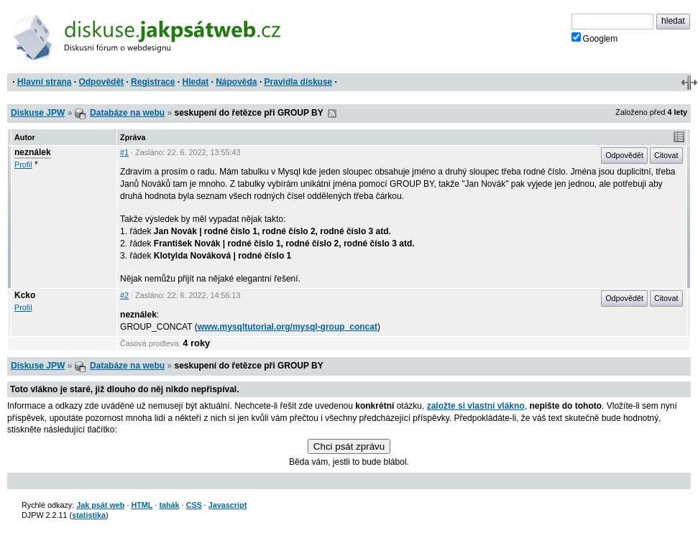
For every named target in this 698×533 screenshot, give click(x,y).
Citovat (666, 155)
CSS (194, 505)
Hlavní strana (44, 82)
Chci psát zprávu (349, 446)
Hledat (195, 82)
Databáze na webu (127, 113)
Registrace (153, 82)
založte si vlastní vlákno (476, 406)
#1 (124, 152)
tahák (169, 505)
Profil (23, 164)
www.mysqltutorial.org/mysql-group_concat (287, 327)
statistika (89, 515)
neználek (32, 152)
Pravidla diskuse (299, 82)
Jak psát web (100, 505)
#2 (124, 295)
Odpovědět (101, 82)
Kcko (24, 295)
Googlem (594, 38)
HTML (141, 505)
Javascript (227, 505)
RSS (332, 113)
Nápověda (236, 82)
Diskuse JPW (38, 113)
